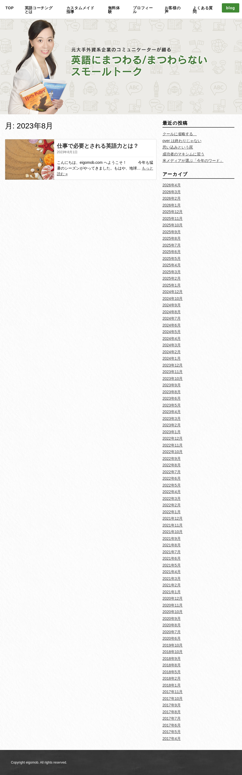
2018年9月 (172, 658)
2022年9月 (172, 458)
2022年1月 (172, 512)
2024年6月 (172, 325)
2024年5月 (172, 332)
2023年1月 (172, 432)
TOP (9, 8)
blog (230, 8)
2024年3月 (172, 345)
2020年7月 (172, 632)
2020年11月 (173, 605)
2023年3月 (172, 418)
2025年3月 (172, 272)
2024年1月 (172, 358)
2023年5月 (172, 405)
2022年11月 (173, 445)
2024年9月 (172, 305)
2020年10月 (173, 612)
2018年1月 (172, 685)
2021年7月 (172, 552)
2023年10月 (173, 378)
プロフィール (143, 10)
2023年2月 (172, 425)
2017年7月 (172, 718)
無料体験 (114, 10)
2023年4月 (172, 412)
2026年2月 (172, 198)
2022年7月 (172, 472)
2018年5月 (172, 672)
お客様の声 (173, 10)
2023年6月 (172, 398)
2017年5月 (172, 732)
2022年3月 (172, 498)
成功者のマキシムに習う (183, 154)
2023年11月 (173, 372)
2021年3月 (172, 578)
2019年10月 (173, 645)
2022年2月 (172, 505)
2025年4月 (172, 265)
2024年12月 (173, 292)
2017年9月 (172, 705)
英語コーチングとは (39, 10)
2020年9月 (172, 618)
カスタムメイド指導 (80, 10)
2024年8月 (172, 312)
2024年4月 (172, 338)
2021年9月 (172, 538)
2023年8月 (172, 392)
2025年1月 (172, 285)
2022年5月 (172, 485)
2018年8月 (172, 665)
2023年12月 (173, 365)
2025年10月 (173, 225)
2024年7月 (172, 318)
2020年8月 (172, 625)
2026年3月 (172, 192)
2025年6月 (172, 252)
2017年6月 (172, 725)
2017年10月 (173, 698)
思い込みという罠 (178, 147)
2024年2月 (172, 352)
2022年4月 (172, 492)
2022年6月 (172, 478)
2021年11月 (173, 525)
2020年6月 (172, 638)
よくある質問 (203, 10)
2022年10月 (173, 452)
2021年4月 (172, 572)
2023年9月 (172, 385)
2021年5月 (172, 565)
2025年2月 (172, 278)
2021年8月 (172, 545)
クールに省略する (180, 134)
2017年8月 (172, 712)
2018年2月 (172, 678)
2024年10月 (173, 298)
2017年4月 (172, 738)
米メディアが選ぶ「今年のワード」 (193, 160)
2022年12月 (173, 438)
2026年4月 (172, 185)
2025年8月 (172, 238)
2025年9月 (172, 232)
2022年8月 (172, 465)
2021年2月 (172, 585)
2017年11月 (173, 692)
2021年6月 (172, 558)
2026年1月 (172, 205)
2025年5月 (172, 258)
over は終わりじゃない (182, 141)
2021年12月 (173, 518)
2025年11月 (173, 218)
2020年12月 (173, 598)
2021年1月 (172, 592)
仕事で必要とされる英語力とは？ (98, 146)
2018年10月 (173, 652)
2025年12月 (173, 212)
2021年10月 (173, 532)
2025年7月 (172, 245)
